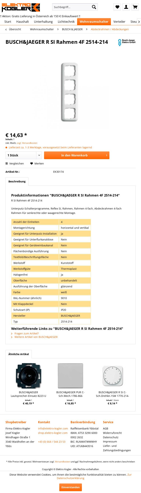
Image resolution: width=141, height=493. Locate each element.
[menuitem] (75, 7)
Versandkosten (62, 461)
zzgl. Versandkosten (27, 142)
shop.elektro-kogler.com (53, 433)
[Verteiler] (119, 21)
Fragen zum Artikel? (25, 333)
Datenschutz (110, 437)
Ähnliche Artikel (18, 354)
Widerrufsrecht (112, 433)
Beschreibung (17, 181)
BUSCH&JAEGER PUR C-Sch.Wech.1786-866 (70, 394)
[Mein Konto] (126, 7)
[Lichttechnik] (66, 21)
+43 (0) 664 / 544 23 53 (51, 441)
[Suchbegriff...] (75, 7)
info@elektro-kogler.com (53, 428)
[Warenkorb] (135, 7)
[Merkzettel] (117, 7)
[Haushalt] (22, 21)
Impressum (110, 441)
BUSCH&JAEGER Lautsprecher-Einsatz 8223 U (28, 394)
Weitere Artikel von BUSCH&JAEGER (34, 337)
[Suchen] (94, 7)
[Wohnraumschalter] (94, 21)
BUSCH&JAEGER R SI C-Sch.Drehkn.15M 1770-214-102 (112, 394)
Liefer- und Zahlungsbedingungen (117, 448)
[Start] (8, 21)
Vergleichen (15, 163)
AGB (105, 428)
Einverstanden (71, 487)
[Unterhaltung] (43, 21)
